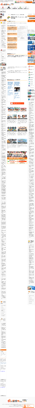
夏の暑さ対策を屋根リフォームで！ (3, 121)
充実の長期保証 (3, 45)
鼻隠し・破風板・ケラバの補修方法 (3, 167)
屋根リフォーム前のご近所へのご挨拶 (31, 275)
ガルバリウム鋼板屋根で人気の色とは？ (3, 268)
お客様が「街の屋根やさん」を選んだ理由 (3, 31)
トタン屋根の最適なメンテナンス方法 (31, 144)
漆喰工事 (31, 72)
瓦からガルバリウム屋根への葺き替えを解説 (31, 186)
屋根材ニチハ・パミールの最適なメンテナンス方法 (31, 159)
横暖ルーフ (2, 310)
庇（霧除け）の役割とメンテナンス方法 (3, 163)
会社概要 (2, 351)
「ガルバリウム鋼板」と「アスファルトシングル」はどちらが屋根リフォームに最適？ (31, 176)
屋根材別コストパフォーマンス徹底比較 (3, 146)
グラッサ (2, 313)
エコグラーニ (3, 309)
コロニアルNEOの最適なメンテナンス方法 (31, 166)
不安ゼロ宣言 (3, 38)
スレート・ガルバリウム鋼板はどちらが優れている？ (31, 180)
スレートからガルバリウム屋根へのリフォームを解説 (31, 183)
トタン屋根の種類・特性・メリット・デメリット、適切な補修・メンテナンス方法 (31, 140)
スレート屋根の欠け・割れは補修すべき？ (31, 156)
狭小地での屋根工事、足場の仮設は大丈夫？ (31, 171)
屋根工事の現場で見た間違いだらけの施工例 (31, 219)
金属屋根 (2, 56)
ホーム (9, 14)
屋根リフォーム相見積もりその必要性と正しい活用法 (31, 272)
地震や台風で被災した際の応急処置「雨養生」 (3, 186)
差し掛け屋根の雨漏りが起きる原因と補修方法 (3, 215)
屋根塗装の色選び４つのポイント (3, 289)
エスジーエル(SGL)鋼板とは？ (3, 153)
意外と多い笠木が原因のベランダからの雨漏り (3, 182)
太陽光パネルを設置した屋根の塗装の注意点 (31, 149)
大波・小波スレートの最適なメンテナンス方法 (3, 160)
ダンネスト (30, 303)
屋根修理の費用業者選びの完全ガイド (3, 73)
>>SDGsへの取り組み (3, 362)
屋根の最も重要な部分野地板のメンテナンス (3, 193)
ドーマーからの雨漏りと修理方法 (3, 279)
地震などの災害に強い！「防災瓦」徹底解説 (31, 216)
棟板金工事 (31, 77)
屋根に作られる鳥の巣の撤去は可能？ (3, 337)
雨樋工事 (31, 79)
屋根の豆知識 (3, 110)
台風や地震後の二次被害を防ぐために (31, 201)
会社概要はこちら (3, 379)
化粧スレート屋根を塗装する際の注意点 (31, 153)
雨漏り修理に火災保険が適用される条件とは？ (31, 130)
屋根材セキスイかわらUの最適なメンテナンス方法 (31, 163)
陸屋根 (2, 60)
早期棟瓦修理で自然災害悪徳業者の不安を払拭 (3, 157)
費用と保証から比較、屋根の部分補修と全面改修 (31, 133)
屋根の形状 (2, 99)
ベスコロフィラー (31, 299)
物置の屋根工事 (3, 347)
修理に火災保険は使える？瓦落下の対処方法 (31, 198)
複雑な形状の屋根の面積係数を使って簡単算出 (3, 189)
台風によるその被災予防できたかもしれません (31, 191)
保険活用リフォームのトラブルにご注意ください (31, 223)
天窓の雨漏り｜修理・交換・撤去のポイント (3, 170)
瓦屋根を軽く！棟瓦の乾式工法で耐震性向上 (31, 208)
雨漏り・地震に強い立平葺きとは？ (3, 257)
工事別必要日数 (31, 117)
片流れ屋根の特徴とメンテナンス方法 (3, 286)
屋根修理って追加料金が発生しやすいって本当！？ (31, 278)
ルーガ (2, 307)
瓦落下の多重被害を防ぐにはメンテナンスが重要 (31, 194)
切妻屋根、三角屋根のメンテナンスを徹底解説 (3, 282)
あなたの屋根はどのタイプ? (2, 51)
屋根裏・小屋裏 (3, 100)
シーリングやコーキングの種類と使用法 (3, 272)
